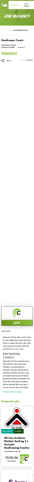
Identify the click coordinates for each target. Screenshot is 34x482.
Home (3, 30)
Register (26, 6)
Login (26, 4)
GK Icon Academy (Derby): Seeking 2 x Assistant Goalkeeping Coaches (17, 443)
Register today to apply (12, 391)
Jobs (9, 30)
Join (17, 323)
